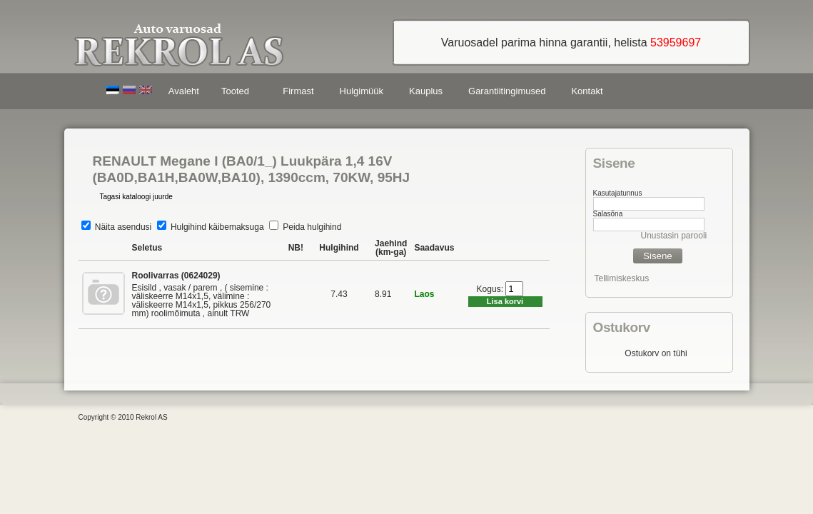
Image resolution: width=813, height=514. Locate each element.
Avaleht (183, 91)
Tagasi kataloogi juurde (136, 197)
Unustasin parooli (674, 236)
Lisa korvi (505, 301)
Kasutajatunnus (617, 193)
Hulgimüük (361, 91)
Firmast (298, 91)
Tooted (237, 93)
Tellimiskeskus (622, 278)
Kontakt (586, 91)
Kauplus (426, 91)
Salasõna (608, 214)
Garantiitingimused (506, 91)
